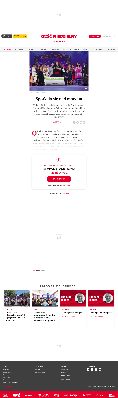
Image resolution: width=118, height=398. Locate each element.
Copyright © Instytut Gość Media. (94, 386)
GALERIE (44, 49)
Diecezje (99, 49)
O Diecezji (111, 49)
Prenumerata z (17, 36)
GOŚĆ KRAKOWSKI (40, 270)
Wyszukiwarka (115, 36)
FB (74, 122)
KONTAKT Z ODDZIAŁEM (71, 49)
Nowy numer (6, 49)
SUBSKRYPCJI (65, 185)
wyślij (84, 122)
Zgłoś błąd (7, 386)
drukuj (81, 122)
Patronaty (87, 49)
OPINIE (31, 49)
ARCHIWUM (56, 49)
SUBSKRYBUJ (94, 36)
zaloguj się (107, 36)
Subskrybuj (59, 179)
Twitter (78, 122)
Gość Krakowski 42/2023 (41, 123)
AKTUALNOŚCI (19, 49)
